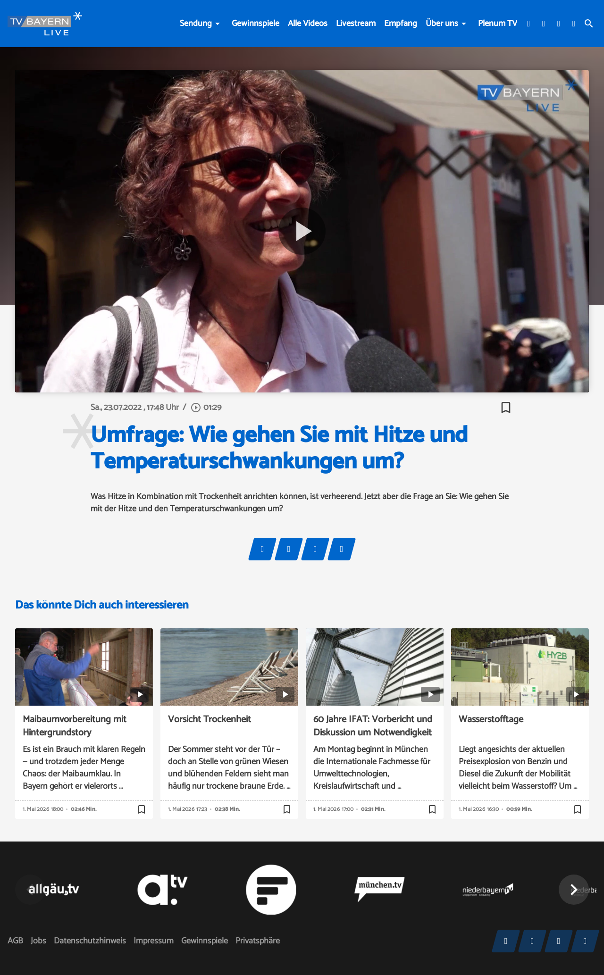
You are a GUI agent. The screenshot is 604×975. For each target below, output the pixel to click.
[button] (574, 890)
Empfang (400, 23)
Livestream (356, 23)
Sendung (196, 23)
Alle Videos (307, 23)
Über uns (442, 23)
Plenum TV (497, 23)
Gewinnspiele (255, 23)
